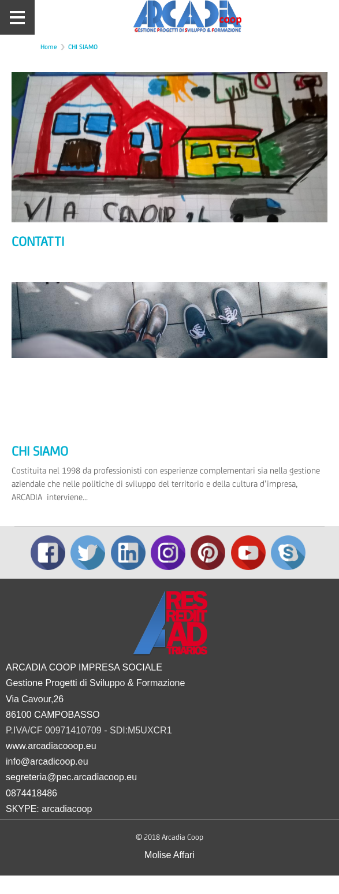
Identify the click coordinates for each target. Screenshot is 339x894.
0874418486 (31, 793)
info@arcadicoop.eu (47, 761)
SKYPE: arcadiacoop (49, 809)
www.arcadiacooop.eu (51, 746)
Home (48, 47)
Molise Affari (169, 855)
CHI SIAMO (83, 47)
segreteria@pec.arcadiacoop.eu (71, 777)
